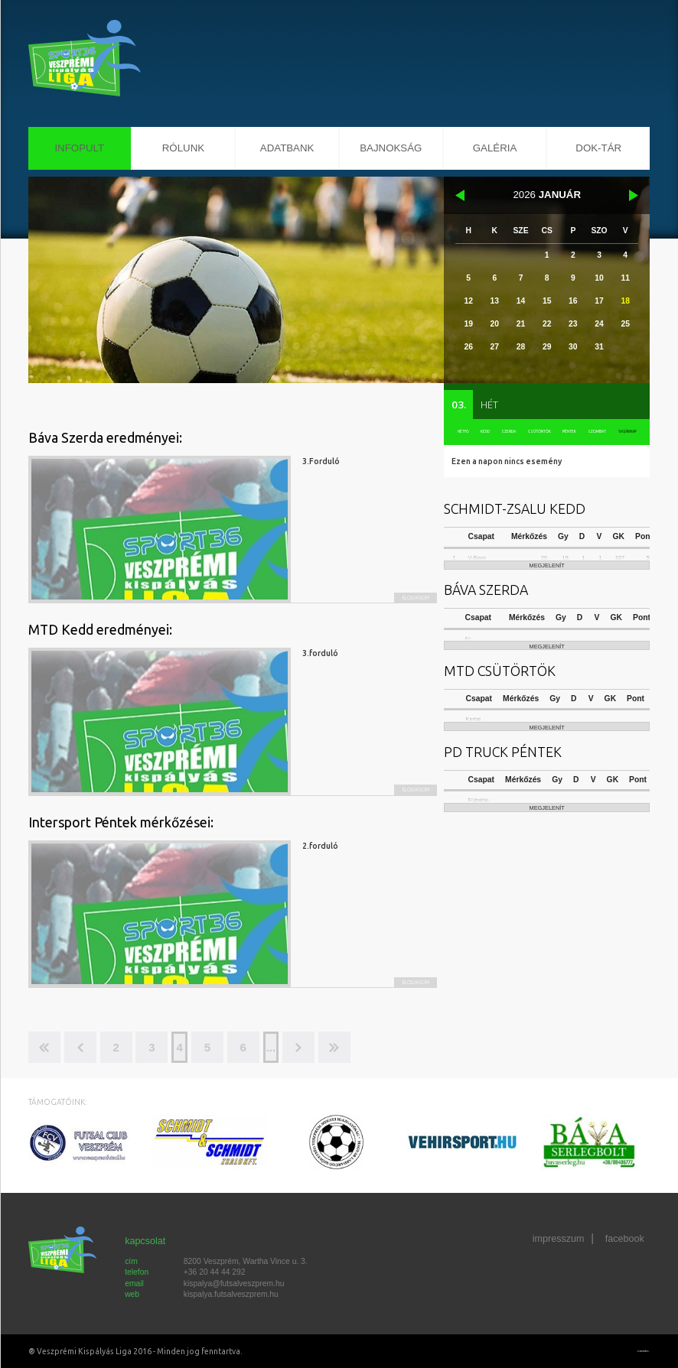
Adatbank (287, 148)
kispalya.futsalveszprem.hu (231, 1294)
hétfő (463, 433)
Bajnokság (391, 148)
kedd (483, 433)
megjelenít (547, 586)
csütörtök (535, 433)
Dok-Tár (598, 148)
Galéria (495, 148)
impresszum (558, 1241)
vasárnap (625, 433)
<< (44, 1047)
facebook (624, 1241)
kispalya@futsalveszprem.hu (234, 1283)
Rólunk (183, 148)
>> (369, 1047)
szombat (594, 433)
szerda (505, 433)
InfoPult (79, 148)
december (459, 195)
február (634, 195)
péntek (566, 433)
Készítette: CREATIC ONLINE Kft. (632, 1351)
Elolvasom (402, 595)
